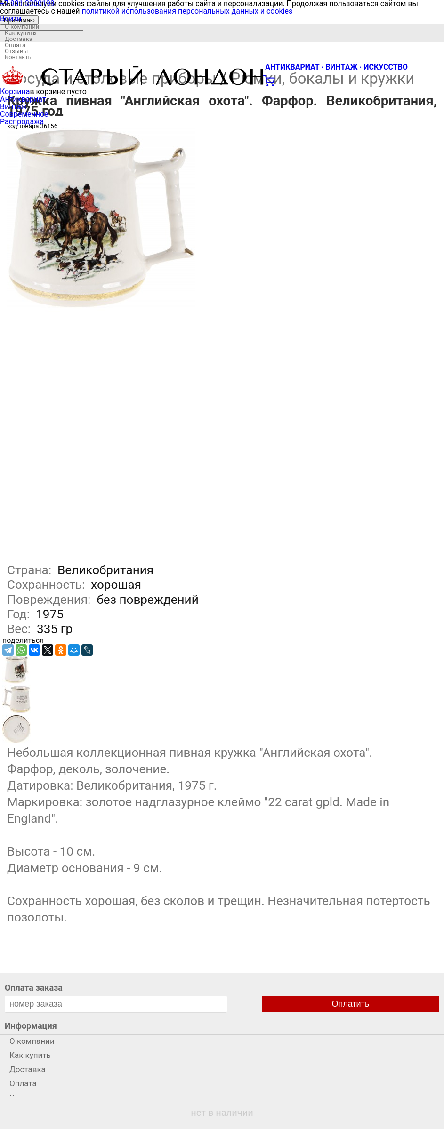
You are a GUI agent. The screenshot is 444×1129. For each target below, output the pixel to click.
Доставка (18, 38)
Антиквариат (23, 99)
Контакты (19, 57)
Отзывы (16, 51)
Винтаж (13, 106)
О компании (22, 26)
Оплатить (351, 1004)
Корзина (15, 91)
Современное (24, 114)
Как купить (20, 32)
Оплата (15, 44)
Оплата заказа (34, 988)
